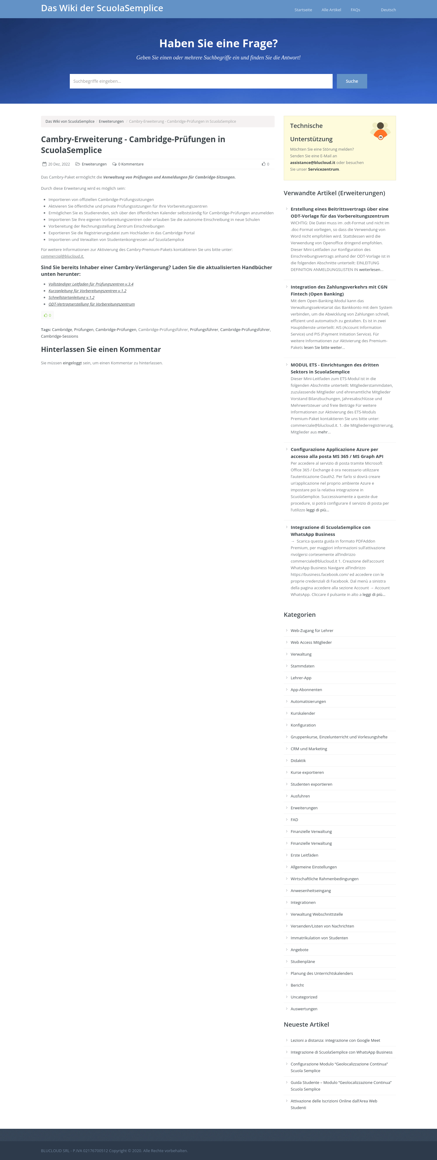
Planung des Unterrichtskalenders (322, 973)
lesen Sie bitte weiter (323, 347)
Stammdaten (302, 666)
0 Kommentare (131, 164)
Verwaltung (301, 654)
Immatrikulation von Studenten (319, 938)
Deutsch (388, 9)
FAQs (355, 9)
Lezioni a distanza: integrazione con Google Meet (335, 1040)
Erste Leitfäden (304, 855)
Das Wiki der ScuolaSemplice (102, 8)
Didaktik (298, 760)
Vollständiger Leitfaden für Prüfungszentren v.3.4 (91, 284)
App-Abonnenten (306, 689)
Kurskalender (303, 713)
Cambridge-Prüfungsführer (245, 329)
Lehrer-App (301, 677)
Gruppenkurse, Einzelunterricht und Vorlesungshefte (339, 737)
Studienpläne (303, 961)
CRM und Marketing (309, 748)
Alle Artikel (331, 9)
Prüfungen (83, 329)
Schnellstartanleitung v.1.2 (71, 297)
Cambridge (62, 329)
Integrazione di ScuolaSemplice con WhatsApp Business (342, 1052)
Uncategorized (304, 997)
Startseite (303, 9)
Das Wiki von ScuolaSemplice (70, 121)
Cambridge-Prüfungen (116, 329)
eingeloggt (72, 363)
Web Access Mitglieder (311, 642)
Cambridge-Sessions (59, 336)
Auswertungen (304, 1008)
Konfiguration (303, 725)
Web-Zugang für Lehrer (312, 630)
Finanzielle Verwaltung (311, 831)
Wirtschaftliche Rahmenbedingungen (325, 878)
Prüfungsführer (204, 329)
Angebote (299, 949)
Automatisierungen (308, 701)
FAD (294, 819)
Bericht (297, 985)
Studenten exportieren (311, 784)
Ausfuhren (300, 796)
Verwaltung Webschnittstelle (317, 914)
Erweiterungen (111, 121)
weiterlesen (369, 269)
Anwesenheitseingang (311, 890)
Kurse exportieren (307, 772)
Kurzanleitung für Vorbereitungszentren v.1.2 (87, 290)
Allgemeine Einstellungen (314, 867)
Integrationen (303, 902)
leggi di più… (317, 510)
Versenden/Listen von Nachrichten (322, 926)
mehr (323, 432)
